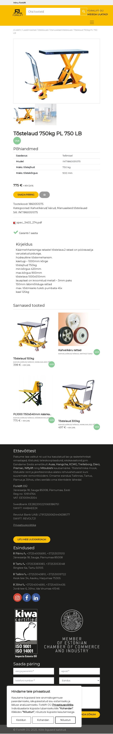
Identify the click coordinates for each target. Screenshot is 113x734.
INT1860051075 (28, 212)
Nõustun (65, 720)
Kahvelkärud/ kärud (43, 208)
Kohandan (43, 720)
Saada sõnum (87, 714)
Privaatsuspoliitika (24, 525)
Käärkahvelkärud (44, 418)
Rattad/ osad (86, 354)
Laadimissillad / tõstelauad (35, 30)
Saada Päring (26, 194)
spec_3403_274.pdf (29, 222)
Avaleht (17, 30)
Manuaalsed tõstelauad (61, 30)
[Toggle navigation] (92, 22)
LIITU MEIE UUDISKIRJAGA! (32, 539)
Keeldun (21, 720)
